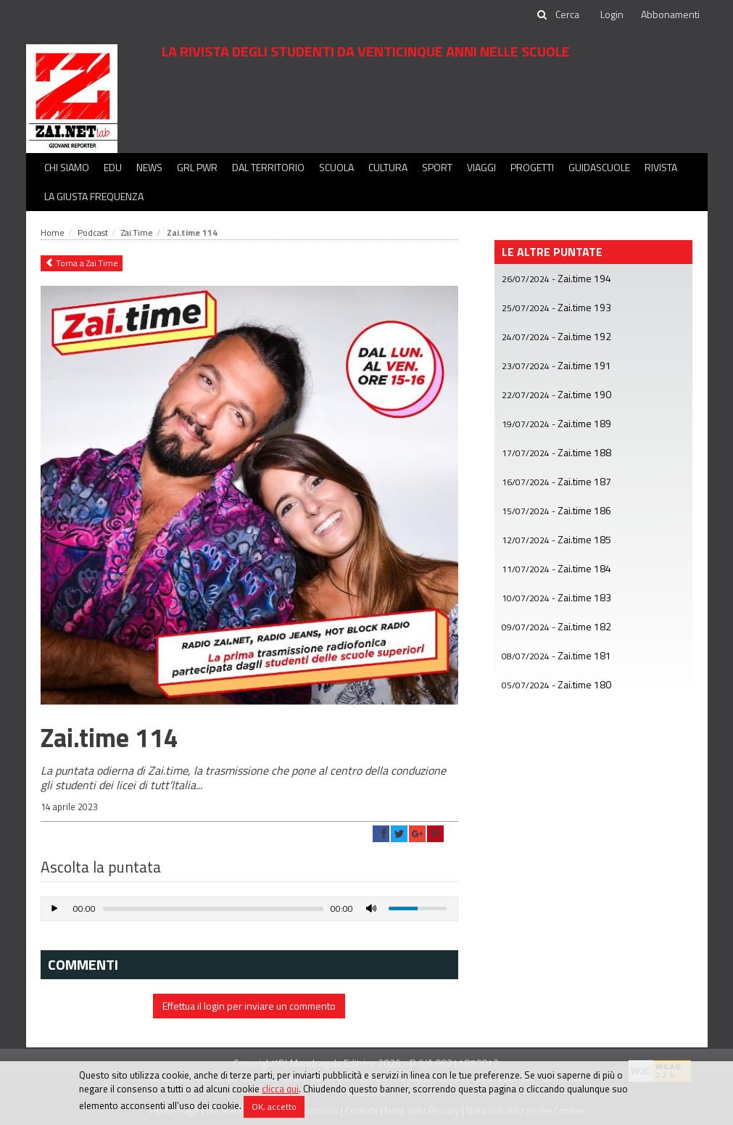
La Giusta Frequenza (94, 196)
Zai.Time (137, 232)
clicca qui (280, 1088)
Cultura (387, 167)
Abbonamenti (670, 14)
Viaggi (481, 167)
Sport (437, 167)
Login (612, 14)
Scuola (336, 167)
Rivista (661, 167)
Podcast (93, 232)
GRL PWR (197, 167)
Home (53, 232)
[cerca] (568, 14)
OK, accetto (274, 1106)
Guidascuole (599, 167)
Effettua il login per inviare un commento (249, 1005)
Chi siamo (66, 167)
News (149, 167)
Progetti (532, 167)
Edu (113, 167)
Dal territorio (268, 167)
